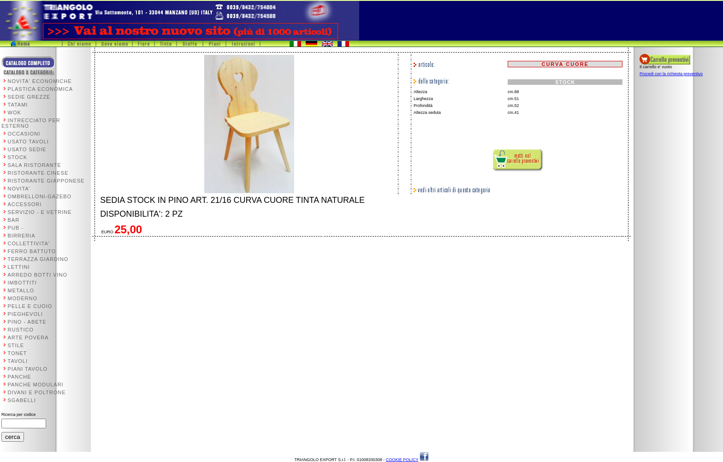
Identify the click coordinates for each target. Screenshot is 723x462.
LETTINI (19, 267)
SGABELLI (22, 400)
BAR (14, 220)
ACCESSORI (25, 204)
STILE (16, 345)
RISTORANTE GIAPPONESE (46, 181)
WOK (14, 112)
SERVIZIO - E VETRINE (40, 212)
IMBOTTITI (22, 282)
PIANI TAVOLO (28, 369)
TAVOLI (18, 361)
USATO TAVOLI (28, 141)
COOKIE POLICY (402, 459)
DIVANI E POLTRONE (37, 392)
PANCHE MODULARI (36, 384)
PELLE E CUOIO (30, 306)
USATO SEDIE (27, 149)
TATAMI (18, 104)
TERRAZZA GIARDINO (38, 259)
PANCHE (19, 376)
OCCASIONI (24, 133)
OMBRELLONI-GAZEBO (40, 196)
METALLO (21, 290)
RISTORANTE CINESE (38, 173)
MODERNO (22, 298)
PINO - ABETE (27, 322)
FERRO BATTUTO (32, 251)
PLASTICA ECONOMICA (40, 89)
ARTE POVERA (28, 337)
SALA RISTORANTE (34, 165)
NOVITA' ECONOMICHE (40, 81)
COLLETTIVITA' (29, 243)
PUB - (16, 228)
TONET (17, 353)
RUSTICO (21, 329)
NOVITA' (19, 188)
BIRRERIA (22, 235)
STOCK (18, 157)
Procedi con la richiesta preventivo (671, 73)
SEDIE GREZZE (29, 97)
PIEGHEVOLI (25, 314)
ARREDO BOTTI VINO (37, 275)
